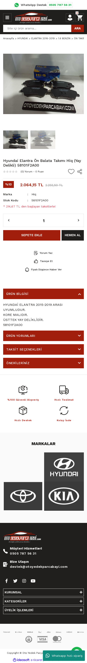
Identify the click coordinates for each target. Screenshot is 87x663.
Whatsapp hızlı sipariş (64, 655)
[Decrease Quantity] (8, 220)
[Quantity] (43, 220)
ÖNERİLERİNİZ (17, 363)
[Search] (43, 28)
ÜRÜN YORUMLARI (20, 336)
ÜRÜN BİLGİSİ (17, 294)
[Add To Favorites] (71, 171)
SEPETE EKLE (31, 235)
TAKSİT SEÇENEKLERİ (24, 349)
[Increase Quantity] (78, 220)
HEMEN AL (73, 235)
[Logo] (33, 17)
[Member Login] (70, 17)
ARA (77, 28)
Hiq (34, 194)
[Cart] (79, 17)
